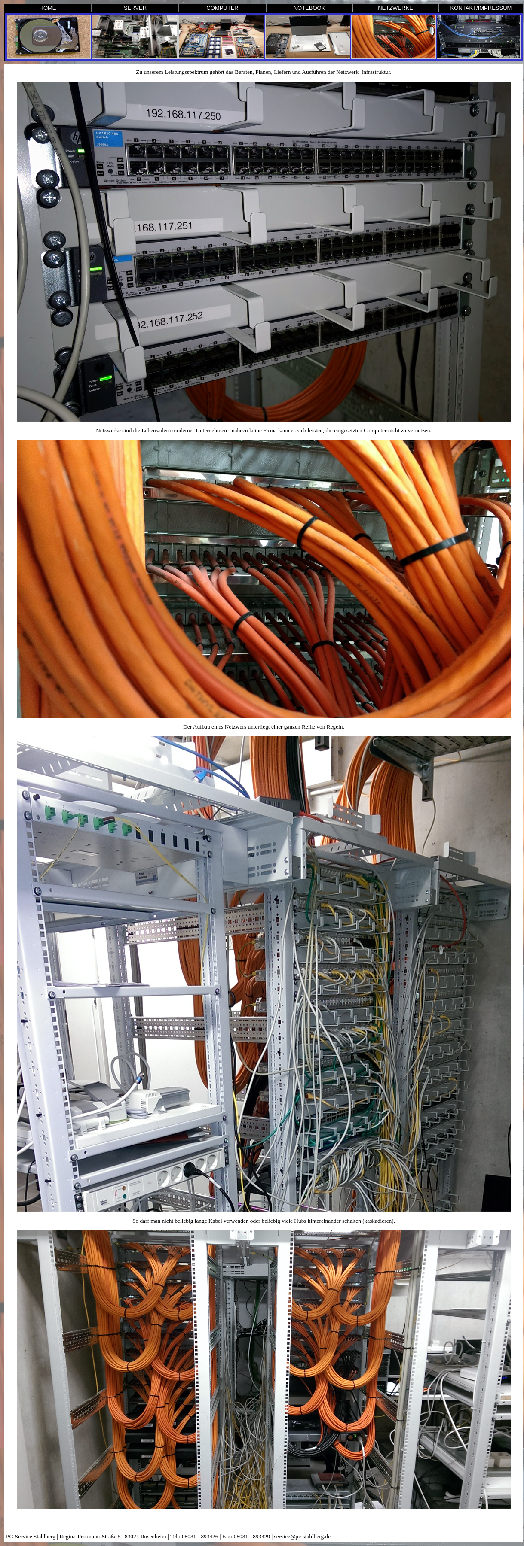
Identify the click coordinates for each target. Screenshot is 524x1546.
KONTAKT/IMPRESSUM (481, 8)
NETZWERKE (395, 8)
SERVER (135, 8)
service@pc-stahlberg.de (302, 1536)
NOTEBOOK (309, 8)
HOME (48, 8)
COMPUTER (222, 8)
